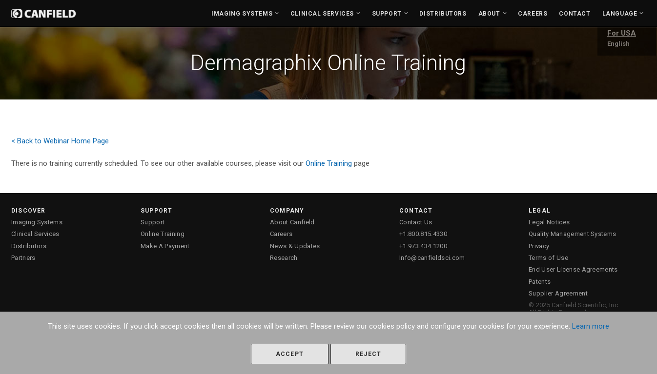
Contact (574, 13)
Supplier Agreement (558, 293)
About (489, 13)
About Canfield (292, 222)
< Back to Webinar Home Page (60, 141)
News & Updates (295, 246)
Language (619, 13)
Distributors (442, 13)
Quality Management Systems (572, 233)
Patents (540, 281)
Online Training (329, 163)
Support (387, 13)
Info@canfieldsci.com (432, 257)
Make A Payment (165, 246)
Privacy (539, 246)
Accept (290, 354)
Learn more (590, 326)
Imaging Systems (241, 13)
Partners (23, 257)
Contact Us (415, 222)
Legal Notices (549, 222)
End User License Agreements (573, 269)
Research (284, 257)
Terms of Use (548, 257)
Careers (532, 13)
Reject (368, 354)
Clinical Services (322, 13)
